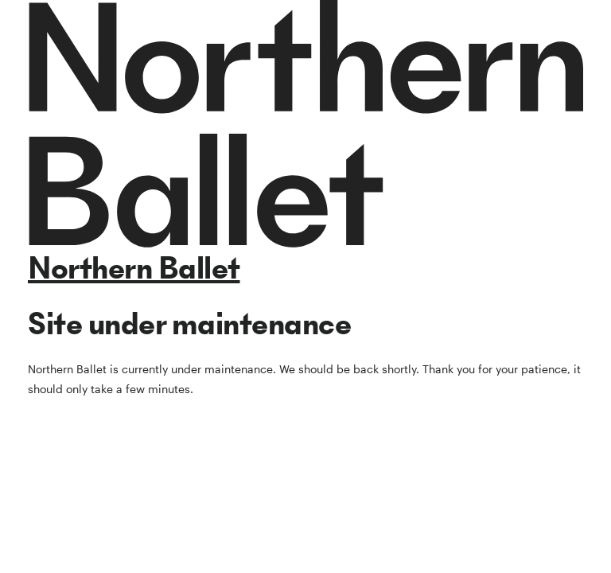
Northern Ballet (134, 268)
